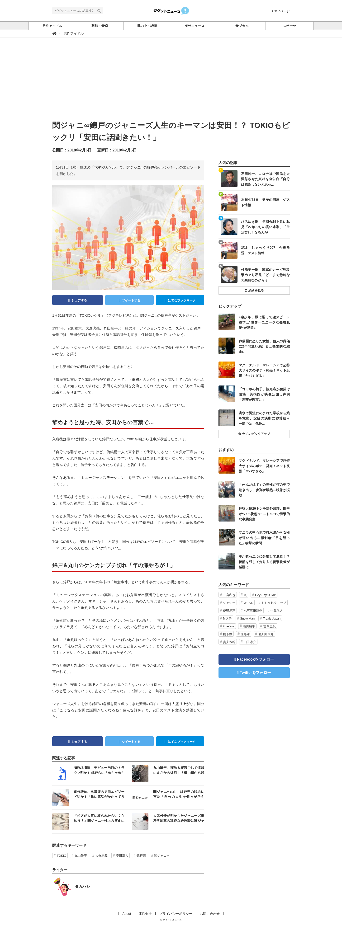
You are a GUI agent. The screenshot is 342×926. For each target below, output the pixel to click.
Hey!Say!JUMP (265, 595)
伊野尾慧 (229, 610)
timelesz (228, 626)
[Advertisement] (171, 84)
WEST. (248, 603)
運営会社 (145, 913)
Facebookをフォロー (255, 659)
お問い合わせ (210, 913)
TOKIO (61, 855)
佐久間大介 (266, 634)
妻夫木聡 (229, 642)
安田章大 (122, 855)
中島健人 (277, 610)
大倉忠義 (101, 855)
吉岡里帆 (269, 626)
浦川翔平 (249, 626)
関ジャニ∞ (161, 855)
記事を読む (90, 773)
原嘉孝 (245, 634)
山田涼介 (250, 642)
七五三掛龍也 (253, 610)
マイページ (281, 11)
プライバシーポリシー (175, 913)
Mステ (227, 618)
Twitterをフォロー (255, 673)
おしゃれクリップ (273, 603)
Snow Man (247, 618)
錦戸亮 (141, 855)
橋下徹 (227, 634)
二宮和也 (229, 595)
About (126, 913)
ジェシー (229, 603)
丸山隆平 (81, 855)
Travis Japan (271, 618)
